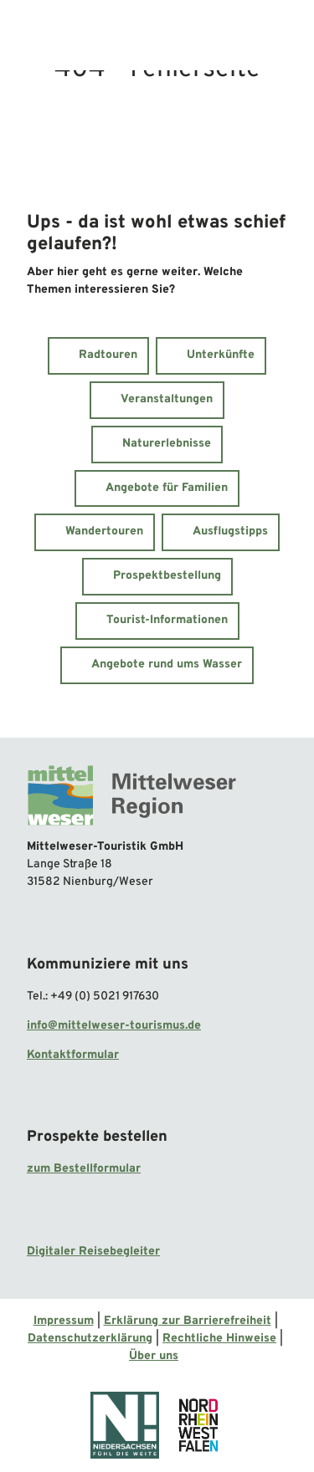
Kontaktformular (73, 1054)
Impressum (63, 1321)
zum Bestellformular (84, 1169)
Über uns (153, 1356)
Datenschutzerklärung (90, 1338)
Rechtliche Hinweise (219, 1338)
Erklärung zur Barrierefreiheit (187, 1321)
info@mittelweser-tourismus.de (114, 1025)
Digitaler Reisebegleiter (93, 1252)
